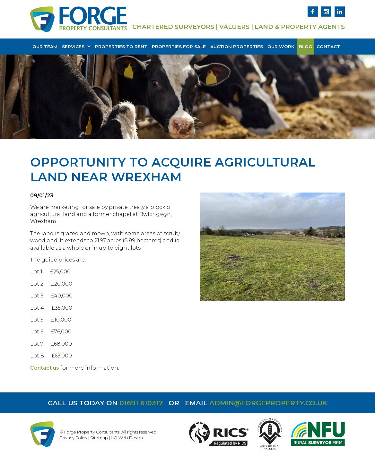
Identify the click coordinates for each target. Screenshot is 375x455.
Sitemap (99, 437)
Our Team (44, 46)
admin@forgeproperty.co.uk (268, 403)
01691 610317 (141, 403)
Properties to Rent (121, 46)
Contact (328, 46)
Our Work (280, 46)
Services (76, 46)
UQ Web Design (127, 437)
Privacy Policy (73, 437)
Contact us (44, 368)
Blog (305, 46)
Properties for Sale (179, 46)
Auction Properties (236, 46)
